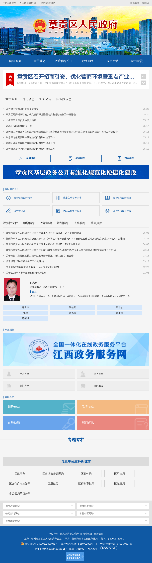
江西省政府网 (29, 2)
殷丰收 (119, 307)
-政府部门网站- (12, 513)
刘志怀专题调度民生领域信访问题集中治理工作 (30, 137)
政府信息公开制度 (122, 197)
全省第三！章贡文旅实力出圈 (21, 120)
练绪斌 (25, 318)
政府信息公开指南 (23, 197)
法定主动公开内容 (72, 197)
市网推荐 (129, 158)
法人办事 (98, 374)
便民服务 (98, 386)
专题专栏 (76, 440)
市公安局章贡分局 (19, 493)
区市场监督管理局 (53, 473)
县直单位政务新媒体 (76, 461)
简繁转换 (135, 2)
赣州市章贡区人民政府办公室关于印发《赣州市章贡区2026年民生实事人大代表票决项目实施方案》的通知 (61, 250)
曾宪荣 (72, 313)
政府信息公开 (12, 189)
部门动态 (28, 99)
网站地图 (92, 549)
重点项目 (97, 223)
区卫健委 (53, 483)
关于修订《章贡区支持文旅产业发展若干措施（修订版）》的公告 (40, 255)
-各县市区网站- (86, 513)
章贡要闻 (11, 99)
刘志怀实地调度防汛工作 (19, 126)
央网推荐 (30, 158)
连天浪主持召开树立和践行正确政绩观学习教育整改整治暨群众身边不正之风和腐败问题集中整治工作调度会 (62, 131)
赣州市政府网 (49, 2)
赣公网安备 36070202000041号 (41, 544)
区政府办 (19, 473)
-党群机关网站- (86, 506)
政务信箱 (98, 534)
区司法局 (119, 473)
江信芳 (72, 307)
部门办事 (24, 386)
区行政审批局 (86, 483)
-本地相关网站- (12, 521)
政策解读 (46, 223)
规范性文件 (10, 223)
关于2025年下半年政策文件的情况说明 (26, 273)
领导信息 (29, 223)
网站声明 (53, 534)
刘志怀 (33, 283)
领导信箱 (14, 407)
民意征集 (88, 407)
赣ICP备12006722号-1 (112, 538)
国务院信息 (63, 99)
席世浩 (25, 307)
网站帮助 (87, 534)
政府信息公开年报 (122, 210)
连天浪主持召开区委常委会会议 (22, 109)
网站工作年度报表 (72, 210)
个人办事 (24, 374)
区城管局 (119, 483)
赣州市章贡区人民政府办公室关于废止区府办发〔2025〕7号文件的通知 (43, 244)
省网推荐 (80, 158)
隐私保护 (65, 534)
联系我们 (76, 534)
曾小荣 (119, 313)
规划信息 (63, 223)
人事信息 (80, 223)
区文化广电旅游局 (19, 483)
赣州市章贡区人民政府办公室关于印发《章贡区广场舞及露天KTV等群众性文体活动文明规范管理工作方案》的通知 (65, 238)
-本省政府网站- (12, 506)
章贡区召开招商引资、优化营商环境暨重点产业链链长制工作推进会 (77, 77)
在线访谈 (14, 423)
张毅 (25, 313)
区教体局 (86, 473)
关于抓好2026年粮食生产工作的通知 (25, 261)
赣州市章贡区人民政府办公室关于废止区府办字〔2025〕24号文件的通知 (43, 233)
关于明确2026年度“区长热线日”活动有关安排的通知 (32, 267)
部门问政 (88, 423)
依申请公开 (19, 210)
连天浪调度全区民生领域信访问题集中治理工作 (30, 148)
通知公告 (45, 99)
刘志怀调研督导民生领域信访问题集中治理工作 (30, 143)
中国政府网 (10, 2)
